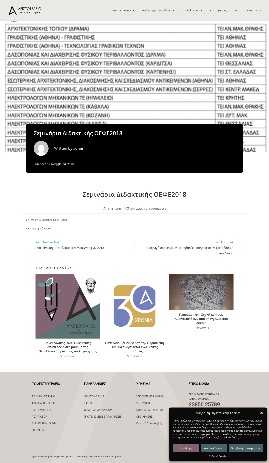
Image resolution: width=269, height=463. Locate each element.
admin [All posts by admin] (78, 148)
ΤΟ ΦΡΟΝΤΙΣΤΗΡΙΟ (43, 396)
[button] (261, 413)
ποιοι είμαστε (123, 10)
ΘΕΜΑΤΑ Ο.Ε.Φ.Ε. (94, 396)
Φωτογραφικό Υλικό (38, 228)
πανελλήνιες (192, 10)
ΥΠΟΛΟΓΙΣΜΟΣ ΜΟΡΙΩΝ (150, 396)
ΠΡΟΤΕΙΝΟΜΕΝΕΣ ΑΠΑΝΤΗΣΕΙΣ (102, 416)
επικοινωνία (255, 10)
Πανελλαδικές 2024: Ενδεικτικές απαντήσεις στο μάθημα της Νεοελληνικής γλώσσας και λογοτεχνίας (67, 347)
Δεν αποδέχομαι (213, 448)
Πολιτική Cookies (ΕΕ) (149, 423)
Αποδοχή (186, 448)
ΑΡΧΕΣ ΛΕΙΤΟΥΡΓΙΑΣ (44, 403)
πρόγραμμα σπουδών (158, 10)
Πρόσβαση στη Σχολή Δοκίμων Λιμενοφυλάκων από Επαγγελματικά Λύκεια (201, 319)
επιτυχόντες (218, 10)
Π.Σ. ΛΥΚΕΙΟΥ (39, 416)
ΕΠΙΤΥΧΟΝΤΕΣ (40, 430)
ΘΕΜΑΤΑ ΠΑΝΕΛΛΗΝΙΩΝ (98, 409)
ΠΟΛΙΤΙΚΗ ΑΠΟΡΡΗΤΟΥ (149, 409)
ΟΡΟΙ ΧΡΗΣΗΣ (144, 416)
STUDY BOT (143, 403)
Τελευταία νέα (157, 208)
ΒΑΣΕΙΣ (88, 403)
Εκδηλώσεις (137, 208)
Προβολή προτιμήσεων (246, 448)
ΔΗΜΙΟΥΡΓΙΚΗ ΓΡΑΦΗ (44, 423)
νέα (237, 10)
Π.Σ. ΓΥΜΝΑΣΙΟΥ (41, 409)
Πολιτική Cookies (218, 456)
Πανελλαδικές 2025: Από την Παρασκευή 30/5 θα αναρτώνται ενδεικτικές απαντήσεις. (134, 347)
